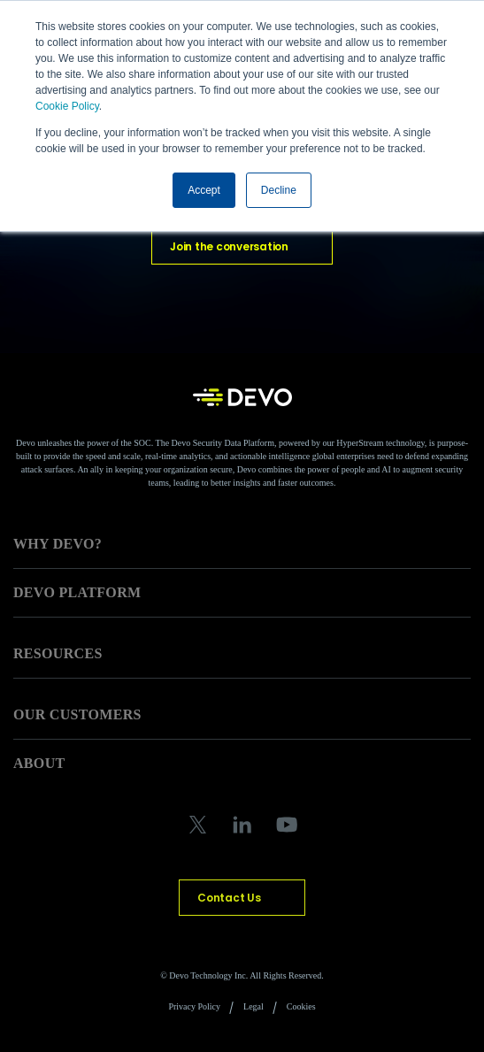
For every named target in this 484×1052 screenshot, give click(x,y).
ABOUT (39, 763)
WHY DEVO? (57, 543)
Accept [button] (204, 190)
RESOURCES (58, 653)
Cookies (301, 1006)
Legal (253, 1006)
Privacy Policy (194, 1006)
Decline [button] (278, 190)
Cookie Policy (67, 106)
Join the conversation (229, 246)
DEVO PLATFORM (77, 592)
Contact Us (229, 897)
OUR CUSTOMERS (77, 714)
